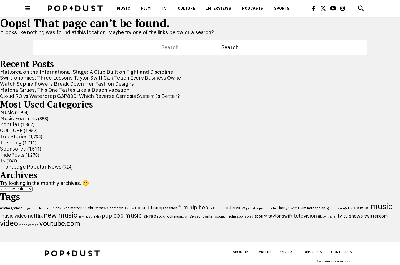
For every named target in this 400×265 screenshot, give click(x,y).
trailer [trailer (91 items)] (332, 216)
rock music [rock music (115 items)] (175, 216)
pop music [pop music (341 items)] (127, 215)
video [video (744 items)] (9, 223)
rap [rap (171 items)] (152, 216)
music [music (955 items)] (381, 206)
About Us (241, 251)
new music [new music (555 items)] (60, 215)
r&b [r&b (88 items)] (145, 216)
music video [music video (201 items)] (13, 216)
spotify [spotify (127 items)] (260, 216)
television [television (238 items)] (305, 215)
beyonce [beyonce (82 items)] (29, 208)
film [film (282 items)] (183, 207)
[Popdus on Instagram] (343, 8)
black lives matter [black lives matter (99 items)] (67, 208)
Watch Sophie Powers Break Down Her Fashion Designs (67, 83)
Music (123, 8)
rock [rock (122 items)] (161, 216)
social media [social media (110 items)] (225, 216)
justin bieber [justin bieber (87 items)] (268, 208)
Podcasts (252, 8)
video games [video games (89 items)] (28, 225)
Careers (264, 251)
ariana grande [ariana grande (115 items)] (11, 207)
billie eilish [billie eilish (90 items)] (44, 208)
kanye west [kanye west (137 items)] (289, 207)
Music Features (18, 118)
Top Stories (14, 136)
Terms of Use (312, 251)
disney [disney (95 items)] (129, 208)
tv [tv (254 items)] (340, 215)
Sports (281, 8)
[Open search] (360, 8)
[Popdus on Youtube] (333, 8)
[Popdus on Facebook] (313, 8)
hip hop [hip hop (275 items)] (198, 207)
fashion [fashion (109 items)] (171, 208)
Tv (164, 8)
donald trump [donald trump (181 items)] (149, 208)
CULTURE (186, 8)
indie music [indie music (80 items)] (217, 208)
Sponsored (13, 148)
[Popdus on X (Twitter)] (323, 8)
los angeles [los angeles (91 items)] (343, 208)
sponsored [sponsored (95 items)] (245, 216)
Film (146, 8)
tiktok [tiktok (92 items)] (322, 216)
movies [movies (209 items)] (362, 207)
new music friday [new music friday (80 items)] (89, 216)
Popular (10, 124)
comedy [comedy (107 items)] (116, 208)
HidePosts (12, 154)
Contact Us (341, 251)
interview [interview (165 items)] (235, 207)
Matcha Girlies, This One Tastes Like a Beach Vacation (64, 89)
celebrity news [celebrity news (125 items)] (95, 207)
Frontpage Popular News (30, 166)
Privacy (286, 251)
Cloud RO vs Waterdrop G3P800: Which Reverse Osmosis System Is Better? (90, 96)
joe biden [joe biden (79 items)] (252, 208)
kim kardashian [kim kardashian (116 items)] (313, 207)
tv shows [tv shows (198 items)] (353, 216)
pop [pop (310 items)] (107, 215)
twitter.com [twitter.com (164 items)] (376, 216)
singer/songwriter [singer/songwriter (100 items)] (199, 216)
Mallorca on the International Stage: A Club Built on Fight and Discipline (86, 71)
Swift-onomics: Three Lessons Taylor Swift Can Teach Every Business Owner (91, 77)
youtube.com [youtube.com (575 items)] (59, 223)
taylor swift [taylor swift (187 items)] (280, 216)
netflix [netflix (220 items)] (35, 215)
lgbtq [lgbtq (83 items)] (330, 208)
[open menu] (27, 8)
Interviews (218, 8)
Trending (11, 142)
